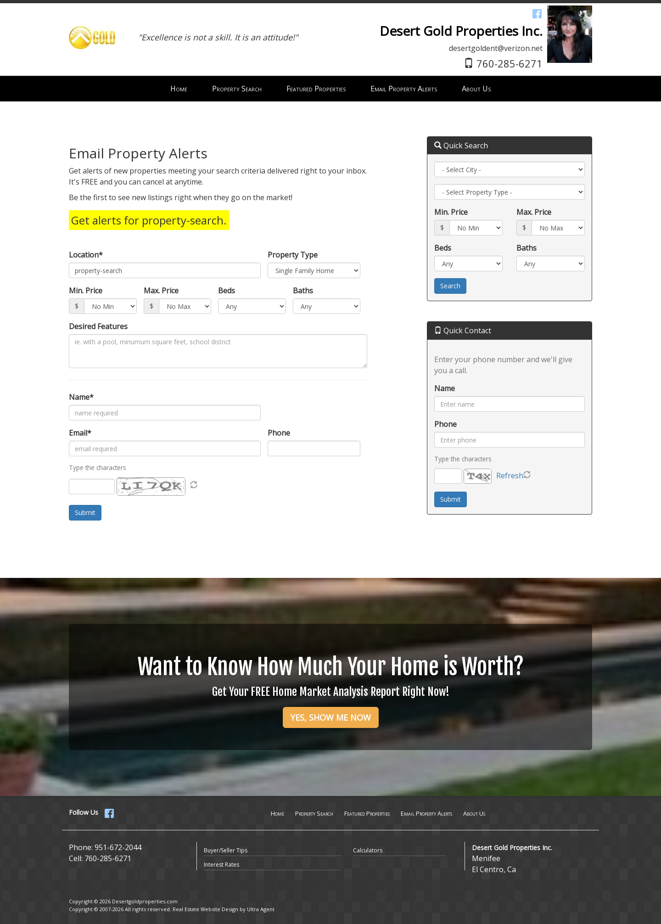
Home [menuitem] (178, 89)
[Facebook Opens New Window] (537, 13)
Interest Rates (221, 864)
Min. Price (85, 291)
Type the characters (463, 458)
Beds (226, 291)
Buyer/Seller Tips (225, 850)
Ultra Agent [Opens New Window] (260, 909)
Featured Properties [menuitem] (316, 89)
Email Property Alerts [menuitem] (403, 89)
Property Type (293, 255)
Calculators (367, 850)
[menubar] (330, 88)
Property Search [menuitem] (237, 89)
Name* (81, 397)
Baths (303, 291)
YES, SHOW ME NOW (331, 717)
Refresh (509, 475)
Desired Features (98, 326)
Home (277, 813)
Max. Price (161, 291)
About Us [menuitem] (476, 89)
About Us (474, 813)
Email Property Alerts (426, 813)
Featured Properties (367, 813)
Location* (86, 255)
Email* (80, 433)
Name (444, 388)
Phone (279, 433)
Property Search (314, 813)
